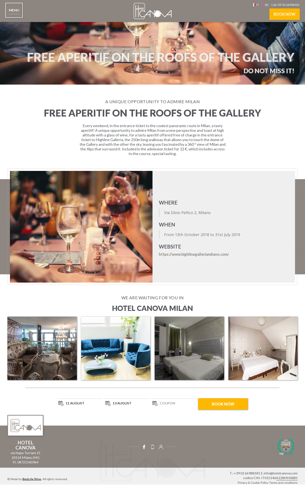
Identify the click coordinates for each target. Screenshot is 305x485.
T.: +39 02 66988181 (245, 473)
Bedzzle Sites (31, 479)
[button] (14, 10)
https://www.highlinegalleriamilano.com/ (194, 254)
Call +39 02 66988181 (285, 5)
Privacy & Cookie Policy (253, 482)
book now (284, 14)
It (257, 5)
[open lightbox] (42, 348)
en (266, 5)
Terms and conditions (283, 482)
